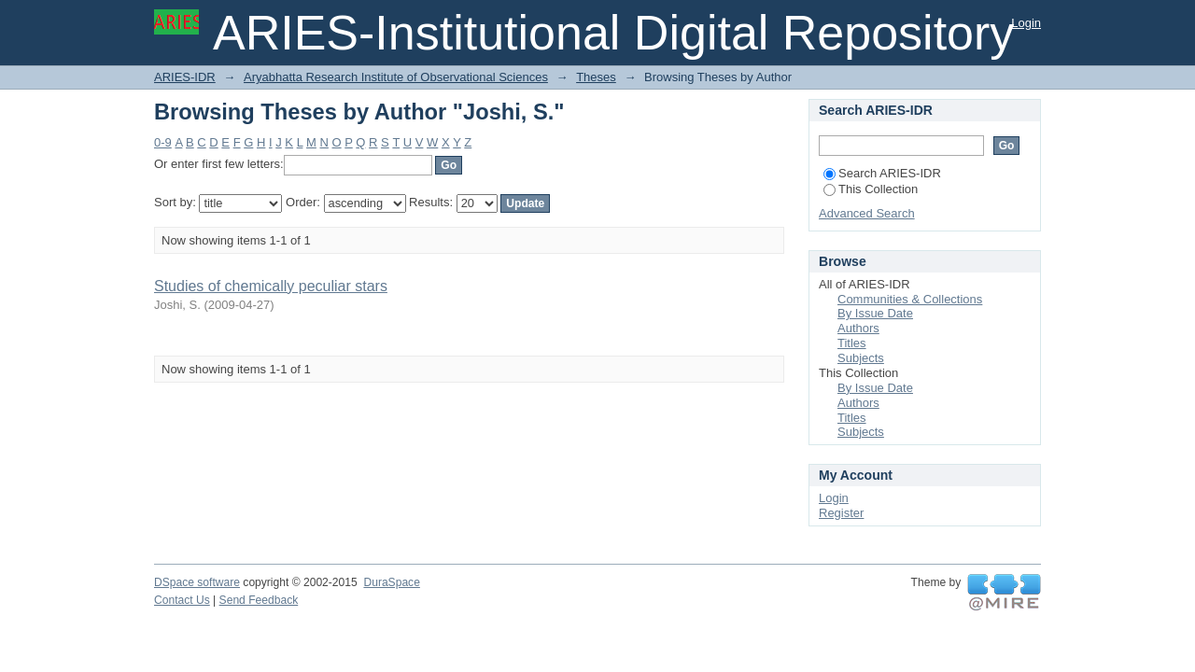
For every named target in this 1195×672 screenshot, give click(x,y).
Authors (858, 328)
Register (841, 513)
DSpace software (197, 582)
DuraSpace (391, 582)
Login (1026, 23)
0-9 (163, 142)
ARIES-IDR (185, 77)
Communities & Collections (909, 299)
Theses (596, 77)
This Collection (870, 189)
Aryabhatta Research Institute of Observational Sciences (396, 77)
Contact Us (182, 600)
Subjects (860, 358)
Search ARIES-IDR (882, 173)
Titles (851, 343)
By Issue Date (875, 313)
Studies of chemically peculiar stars (270, 286)
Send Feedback (259, 600)
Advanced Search (867, 213)
